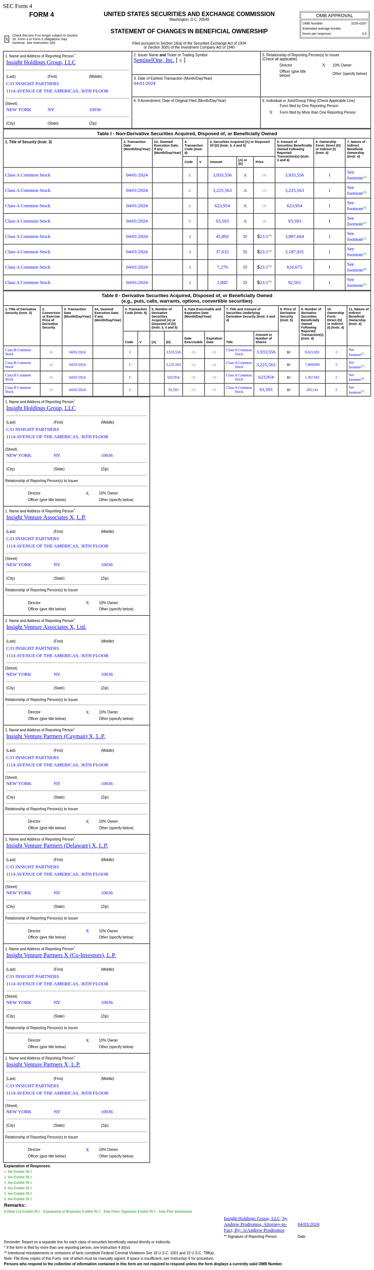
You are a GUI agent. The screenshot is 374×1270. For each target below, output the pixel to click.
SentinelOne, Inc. (154, 60)
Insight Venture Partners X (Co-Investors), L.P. (61, 955)
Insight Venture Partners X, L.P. (43, 1064)
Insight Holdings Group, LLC (41, 62)
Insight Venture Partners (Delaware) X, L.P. (57, 845)
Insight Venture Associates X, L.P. (46, 517)
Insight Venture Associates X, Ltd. (46, 627)
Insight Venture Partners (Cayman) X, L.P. (55, 736)
